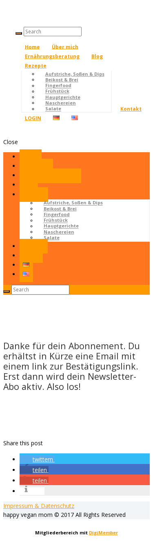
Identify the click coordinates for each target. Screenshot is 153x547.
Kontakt (131, 108)
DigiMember (103, 532)
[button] (37, 459)
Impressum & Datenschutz (38, 506)
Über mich (65, 46)
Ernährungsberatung (52, 56)
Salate (53, 109)
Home (32, 46)
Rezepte (36, 65)
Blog (97, 56)
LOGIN (33, 118)
